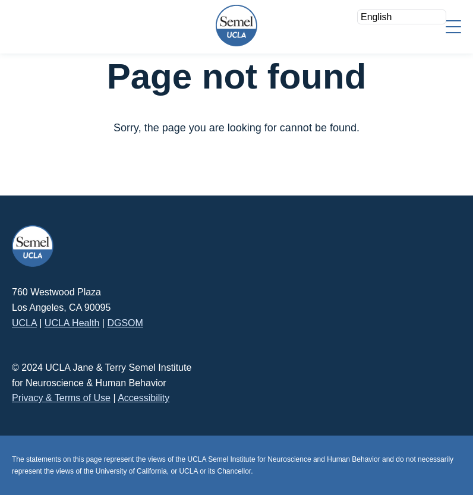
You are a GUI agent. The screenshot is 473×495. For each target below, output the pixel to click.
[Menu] (453, 26)
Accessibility (143, 398)
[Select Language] (401, 17)
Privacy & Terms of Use (61, 398)
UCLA (24, 323)
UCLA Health (72, 323)
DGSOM (125, 323)
